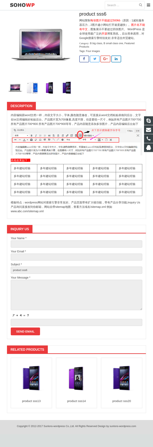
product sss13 (31, 414)
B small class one (113, 50)
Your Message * (20, 286)
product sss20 (121, 414)
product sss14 (76, 414)
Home (106, 13)
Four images (93, 58)
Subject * (16, 272)
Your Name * (18, 245)
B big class (121, 13)
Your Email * (18, 258)
